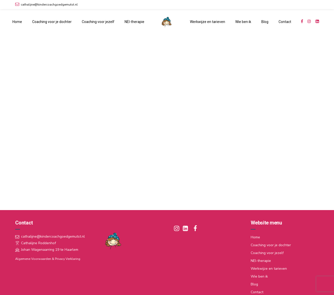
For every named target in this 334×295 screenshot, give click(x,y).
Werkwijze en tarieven (207, 22)
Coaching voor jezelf (98, 22)
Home (17, 22)
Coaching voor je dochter (52, 22)
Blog (264, 22)
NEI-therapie (134, 22)
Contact (285, 22)
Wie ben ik (243, 22)
